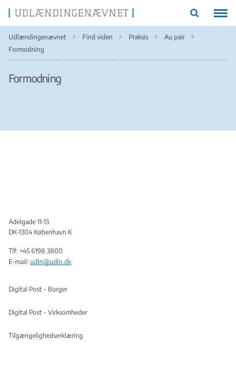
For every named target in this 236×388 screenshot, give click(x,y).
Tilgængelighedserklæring (46, 335)
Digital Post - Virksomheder (48, 312)
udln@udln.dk (50, 262)
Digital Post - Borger (38, 289)
